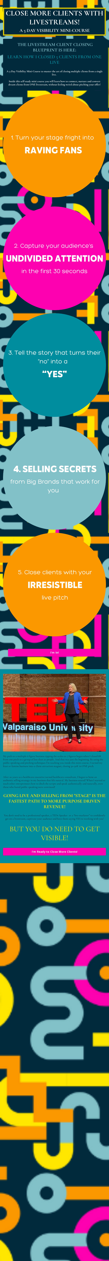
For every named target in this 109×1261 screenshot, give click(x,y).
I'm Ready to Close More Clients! (54, 851)
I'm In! (54, 652)
